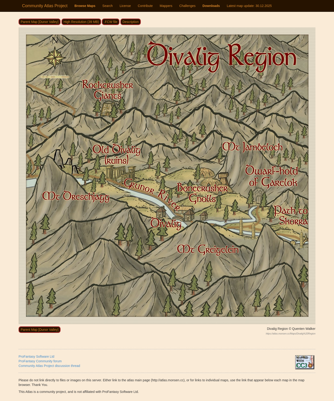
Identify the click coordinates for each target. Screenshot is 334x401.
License (125, 6)
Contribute (145, 6)
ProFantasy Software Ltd (36, 356)
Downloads (211, 6)
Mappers (166, 6)
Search (107, 6)
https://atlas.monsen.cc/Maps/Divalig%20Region (290, 333)
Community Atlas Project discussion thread (49, 366)
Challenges (187, 6)
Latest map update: (249, 6)
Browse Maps (84, 6)
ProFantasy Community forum (40, 361)
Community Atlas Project (44, 5)
